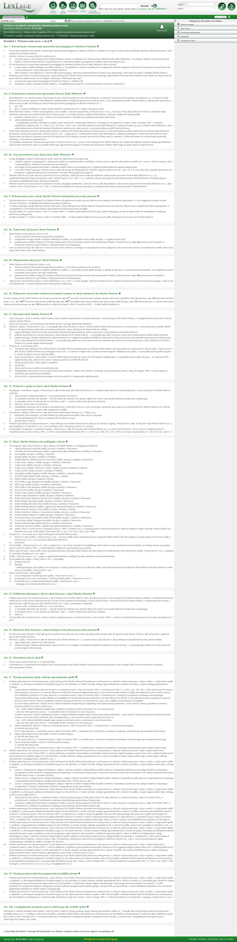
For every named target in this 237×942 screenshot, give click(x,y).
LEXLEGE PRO (118, 21)
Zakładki (183, 36)
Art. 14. (48, 593)
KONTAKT (213, 939)
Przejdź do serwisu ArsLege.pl (100, 939)
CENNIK (83, 11)
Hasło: (181, 8)
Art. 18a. (45, 906)
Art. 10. (61, 293)
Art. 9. (50, 196)
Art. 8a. (38, 154)
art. (27, 103)
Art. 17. (39, 677)
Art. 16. (22, 657)
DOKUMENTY (73, 11)
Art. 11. (27, 314)
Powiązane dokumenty (188, 32)
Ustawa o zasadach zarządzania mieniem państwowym (36, 25)
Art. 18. (41, 873)
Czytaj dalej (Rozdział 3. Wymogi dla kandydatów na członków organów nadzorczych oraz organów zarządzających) (59, 931)
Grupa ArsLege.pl (35, 939)
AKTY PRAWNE (63, 12)
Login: (181, 4)
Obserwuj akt (162, 27)
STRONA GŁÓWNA (53, 12)
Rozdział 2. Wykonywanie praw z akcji (75, 35)
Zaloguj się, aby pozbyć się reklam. (205, 21)
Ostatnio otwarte (186, 40)
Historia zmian (185, 24)
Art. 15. (50, 629)
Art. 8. (44, 93)
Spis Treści (183, 28)
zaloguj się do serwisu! (151, 9)
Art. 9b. (32, 260)
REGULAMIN (226, 939)
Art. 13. (35, 441)
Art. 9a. (30, 229)
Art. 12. (36, 386)
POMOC (203, 939)
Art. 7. (50, 46)
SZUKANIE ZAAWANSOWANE (93, 12)
